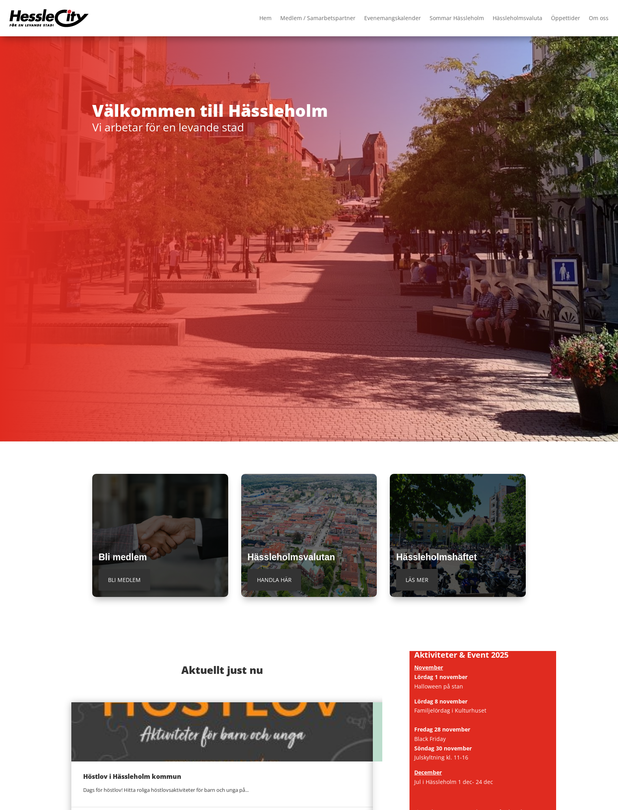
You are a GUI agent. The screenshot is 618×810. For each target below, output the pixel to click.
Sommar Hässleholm (457, 18)
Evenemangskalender (392, 18)
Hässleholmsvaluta (517, 18)
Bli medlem (124, 580)
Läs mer (417, 580)
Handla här (274, 580)
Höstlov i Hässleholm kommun (132, 776)
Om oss (599, 18)
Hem (265, 18)
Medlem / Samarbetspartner (318, 18)
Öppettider (565, 18)
